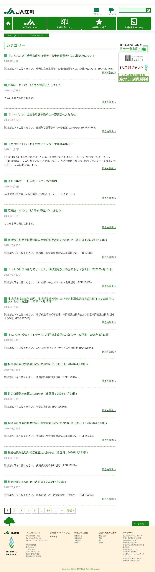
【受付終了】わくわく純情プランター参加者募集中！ (40, 143)
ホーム (8, 23)
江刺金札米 (78, 538)
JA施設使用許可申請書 (33, 556)
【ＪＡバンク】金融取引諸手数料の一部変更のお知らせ (42, 114)
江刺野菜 (77, 540)
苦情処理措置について (130, 549)
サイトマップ (111, 14)
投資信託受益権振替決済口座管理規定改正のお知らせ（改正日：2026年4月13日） (58, 423)
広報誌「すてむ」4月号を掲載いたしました (34, 85)
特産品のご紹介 (99, 23)
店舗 (100, 538)
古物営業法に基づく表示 (131, 561)
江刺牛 (76, 542)
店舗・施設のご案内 (134, 23)
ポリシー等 (128, 533)
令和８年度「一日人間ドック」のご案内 (32, 181)
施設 (100, 540)
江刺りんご (78, 536)
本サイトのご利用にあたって (133, 558)
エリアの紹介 (30, 549)
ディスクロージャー (33, 552)
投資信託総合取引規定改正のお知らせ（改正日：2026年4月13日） (48, 452)
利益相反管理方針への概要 (132, 538)
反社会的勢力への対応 (130, 540)
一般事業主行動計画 (130, 552)
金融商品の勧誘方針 (130, 542)
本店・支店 (102, 536)
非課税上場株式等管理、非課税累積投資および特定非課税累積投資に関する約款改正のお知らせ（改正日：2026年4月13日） (61, 300)
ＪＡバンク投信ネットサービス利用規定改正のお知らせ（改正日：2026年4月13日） (59, 334)
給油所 (101, 542)
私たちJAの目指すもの (33, 538)
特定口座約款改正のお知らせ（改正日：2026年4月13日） (43, 393)
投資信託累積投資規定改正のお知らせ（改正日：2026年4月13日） (48, 364)
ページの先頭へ (141, 524)
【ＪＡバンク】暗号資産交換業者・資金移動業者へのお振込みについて (51, 55)
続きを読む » (109, 72)
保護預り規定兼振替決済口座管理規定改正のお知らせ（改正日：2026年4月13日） (58, 239)
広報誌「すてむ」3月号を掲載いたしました (34, 210)
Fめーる (53, 536)
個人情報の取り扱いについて (133, 536)
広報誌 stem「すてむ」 (64, 23)
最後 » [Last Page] (71, 510)
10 (48, 510)
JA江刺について (30, 23)
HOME (9, 35)
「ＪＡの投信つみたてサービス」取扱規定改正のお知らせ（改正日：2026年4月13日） (61, 269)
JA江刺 (29, 10)
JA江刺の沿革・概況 (33, 536)
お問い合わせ (97, 14)
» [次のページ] (62, 510)
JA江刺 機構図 (31, 545)
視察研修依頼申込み (33, 554)
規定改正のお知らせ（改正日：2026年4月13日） (38, 481)
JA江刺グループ (31, 547)
